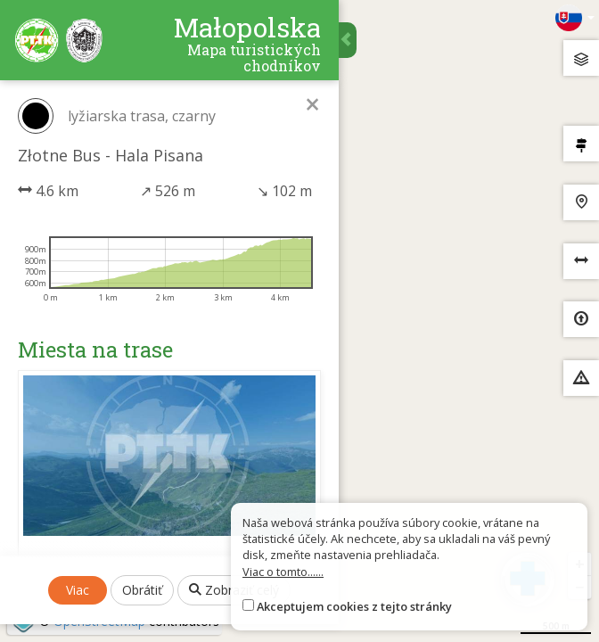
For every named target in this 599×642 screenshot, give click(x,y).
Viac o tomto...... (283, 572)
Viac (77, 589)
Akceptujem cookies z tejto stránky (354, 606)
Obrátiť (142, 589)
